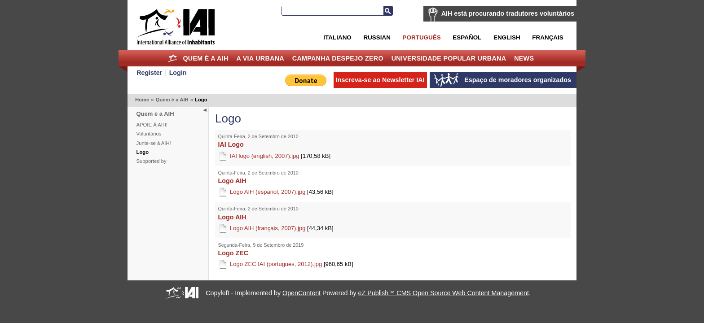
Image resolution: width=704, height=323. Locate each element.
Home (172, 58)
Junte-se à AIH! (153, 143)
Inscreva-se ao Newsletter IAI (380, 79)
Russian (376, 37)
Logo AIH (232, 180)
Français (547, 37)
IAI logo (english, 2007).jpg (280, 156)
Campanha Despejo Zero (337, 58)
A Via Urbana (260, 58)
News (524, 58)
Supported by (151, 161)
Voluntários (149, 133)
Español (467, 37)
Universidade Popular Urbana (449, 58)
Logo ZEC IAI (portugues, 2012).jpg (291, 264)
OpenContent (301, 293)
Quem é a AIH (205, 58)
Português (422, 37)
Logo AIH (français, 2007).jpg (282, 228)
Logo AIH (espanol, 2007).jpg (282, 191)
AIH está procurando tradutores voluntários (507, 13)
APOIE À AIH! (152, 124)
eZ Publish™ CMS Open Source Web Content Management (443, 293)
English (506, 37)
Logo (142, 152)
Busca (387, 10)
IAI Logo (231, 144)
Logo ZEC (233, 253)
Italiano (337, 37)
